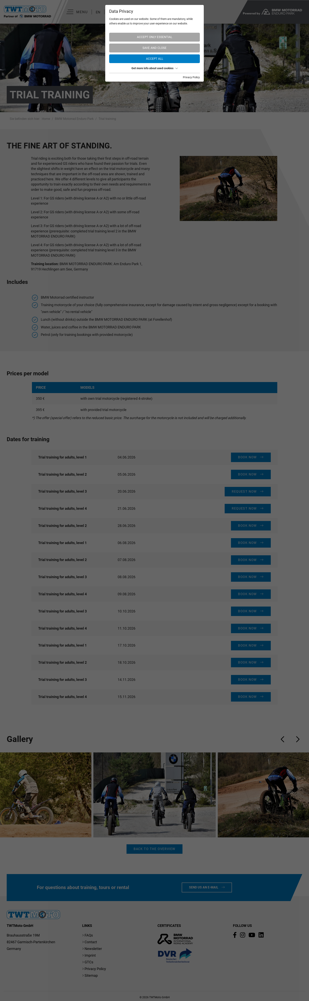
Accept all (154, 59)
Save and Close (154, 48)
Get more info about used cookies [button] (154, 68)
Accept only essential (154, 37)
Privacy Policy (191, 77)
